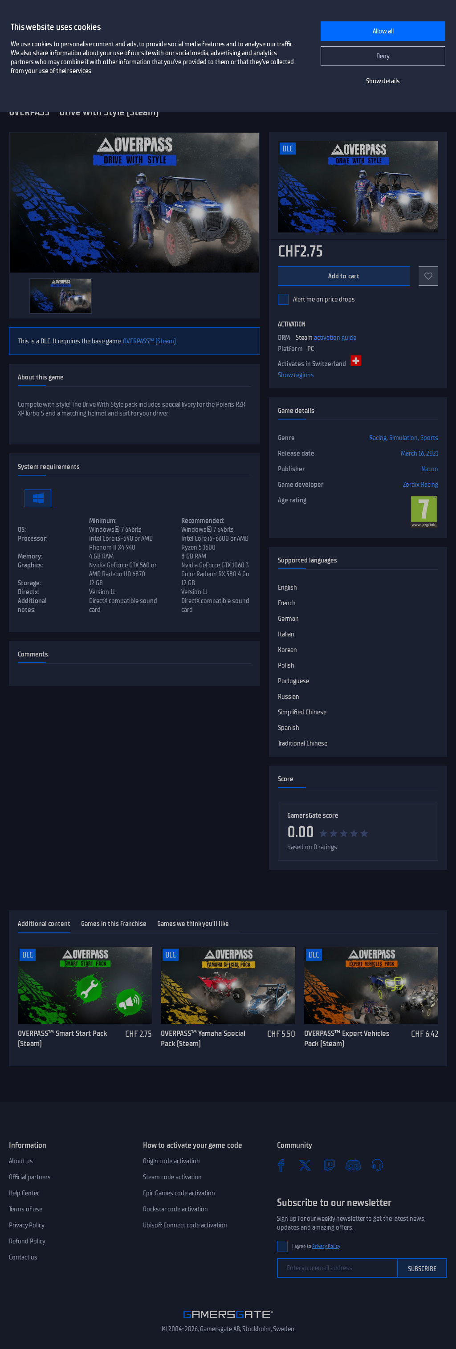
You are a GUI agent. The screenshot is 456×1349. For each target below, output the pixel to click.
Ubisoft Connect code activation (185, 1225)
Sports (429, 437)
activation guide (335, 337)
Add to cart (344, 276)
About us (21, 1161)
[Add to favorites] (428, 276)
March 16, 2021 (419, 453)
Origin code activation (171, 1161)
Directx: (28, 591)
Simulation (403, 437)
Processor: (33, 538)
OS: (22, 529)
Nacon (429, 469)
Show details (383, 81)
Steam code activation (172, 1177)
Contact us (23, 1257)
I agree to (316, 1246)
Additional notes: (32, 605)
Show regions (296, 375)
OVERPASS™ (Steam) (149, 341)
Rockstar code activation (175, 1209)
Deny (383, 56)
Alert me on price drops (324, 299)
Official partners (30, 1177)
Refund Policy (27, 1241)
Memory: (30, 556)
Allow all (383, 31)
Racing (378, 437)
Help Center (24, 1193)
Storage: (29, 583)
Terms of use (25, 1209)
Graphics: (30, 565)
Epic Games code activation (179, 1193)
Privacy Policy (27, 1225)
